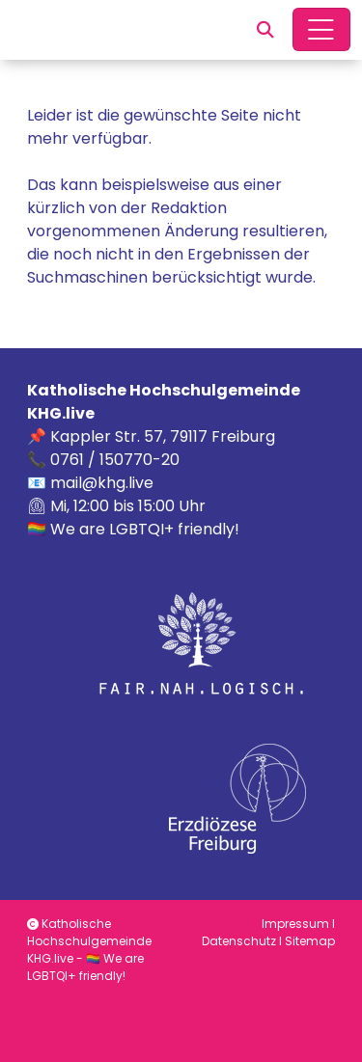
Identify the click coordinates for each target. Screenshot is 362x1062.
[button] (265, 29)
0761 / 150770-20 (115, 460)
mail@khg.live (101, 483)
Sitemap (310, 941)
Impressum (295, 923)
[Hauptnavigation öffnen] (321, 29)
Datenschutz (239, 941)
